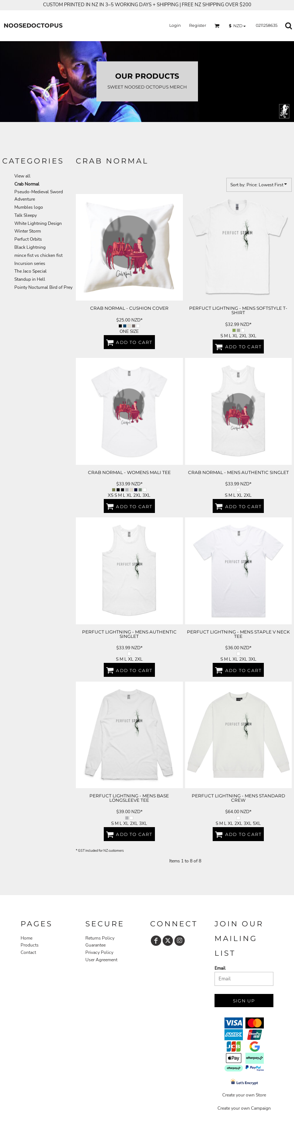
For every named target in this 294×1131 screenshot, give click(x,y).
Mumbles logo (28, 207)
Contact (28, 952)
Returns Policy (99, 938)
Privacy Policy (99, 952)
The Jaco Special (30, 271)
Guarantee (95, 945)
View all (22, 176)
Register (197, 25)
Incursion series (29, 263)
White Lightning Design (38, 223)
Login (175, 25)
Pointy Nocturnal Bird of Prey (43, 287)
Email (220, 968)
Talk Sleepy (25, 215)
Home (26, 938)
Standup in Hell (29, 279)
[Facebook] (156, 941)
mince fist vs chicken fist (38, 255)
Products (30, 945)
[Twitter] (168, 941)
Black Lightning (30, 247)
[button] (217, 25)
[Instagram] (179, 941)
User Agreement (101, 960)
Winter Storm (27, 231)
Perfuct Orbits (28, 239)
